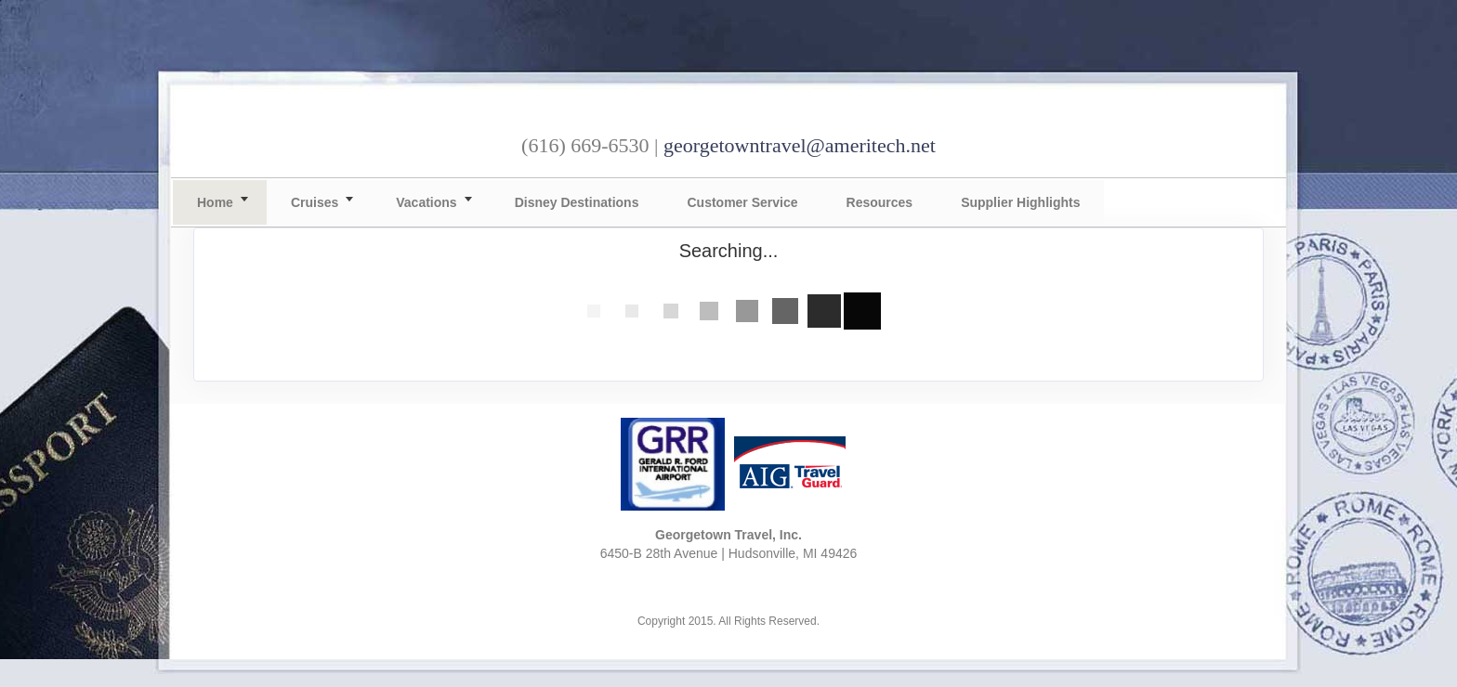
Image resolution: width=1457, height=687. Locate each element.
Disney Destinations (577, 202)
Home (215, 202)
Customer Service (742, 202)
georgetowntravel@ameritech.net (799, 145)
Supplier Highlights (1020, 202)
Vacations (426, 202)
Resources (880, 202)
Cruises (314, 202)
